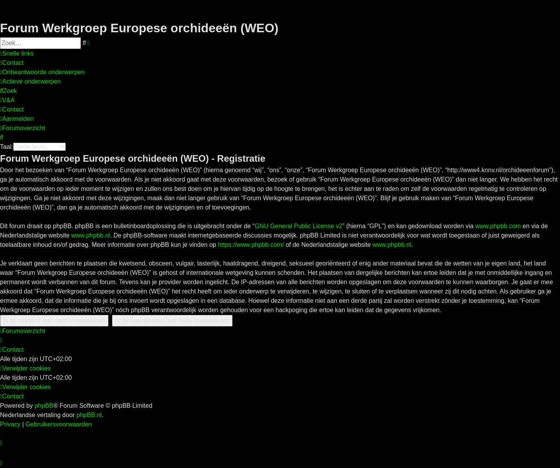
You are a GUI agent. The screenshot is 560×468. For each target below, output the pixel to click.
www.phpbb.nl (90, 235)
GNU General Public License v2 (299, 226)
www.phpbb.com (498, 226)
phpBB (44, 405)
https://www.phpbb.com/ (251, 244)
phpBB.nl (89, 415)
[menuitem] (12, 63)
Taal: (6, 146)
